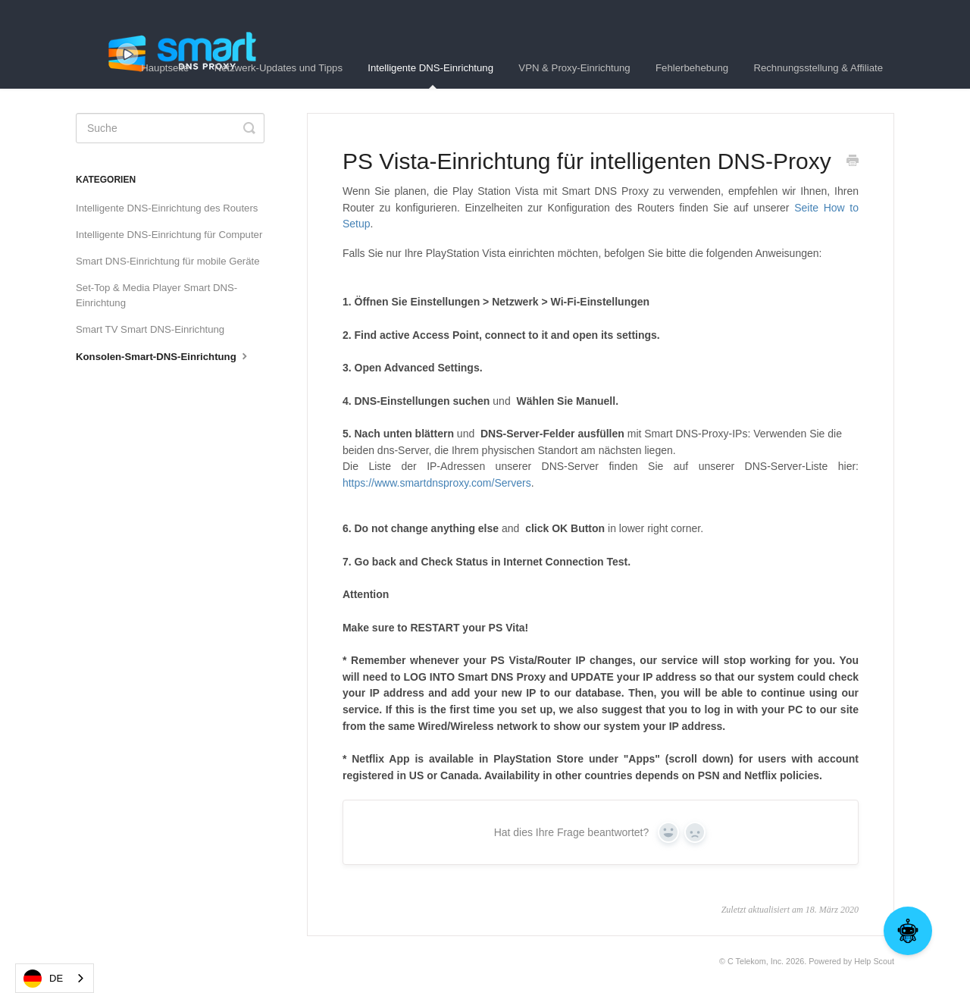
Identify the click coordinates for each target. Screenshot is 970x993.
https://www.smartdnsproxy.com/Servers (437, 483)
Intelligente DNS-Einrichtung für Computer (169, 234)
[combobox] (54, 978)
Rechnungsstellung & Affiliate (818, 68)
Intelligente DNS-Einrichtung (430, 75)
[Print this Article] (852, 162)
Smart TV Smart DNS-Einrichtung (150, 329)
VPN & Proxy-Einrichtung (574, 68)
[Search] (170, 128)
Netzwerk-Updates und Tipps (278, 68)
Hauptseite (165, 68)
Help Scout (874, 961)
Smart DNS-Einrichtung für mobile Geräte (168, 261)
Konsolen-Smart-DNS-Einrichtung (163, 355)
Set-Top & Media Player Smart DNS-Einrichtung (156, 295)
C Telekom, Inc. (756, 961)
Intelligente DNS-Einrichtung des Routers (167, 208)
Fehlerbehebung (692, 68)
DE (43, 979)
